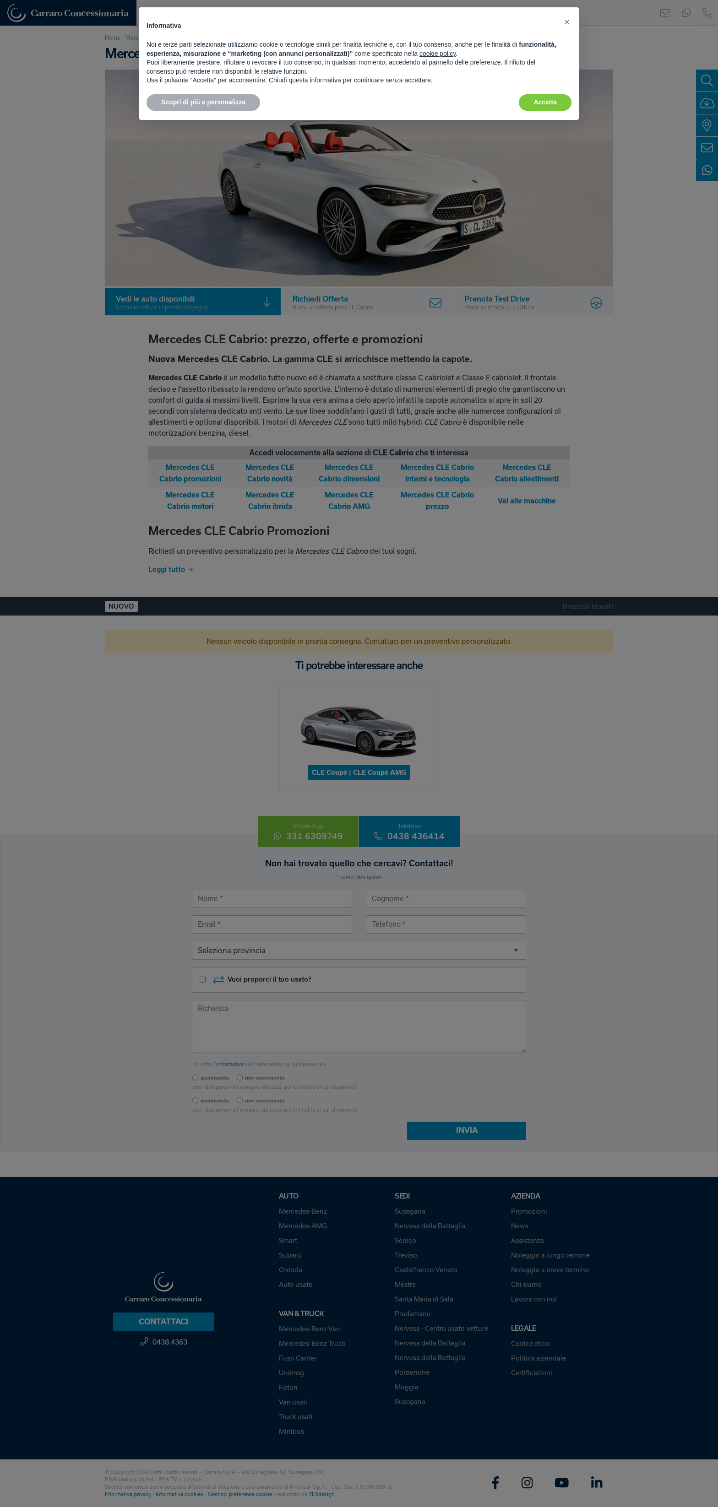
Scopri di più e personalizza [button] (203, 102)
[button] (567, 22)
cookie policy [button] (437, 53)
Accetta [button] (545, 102)
